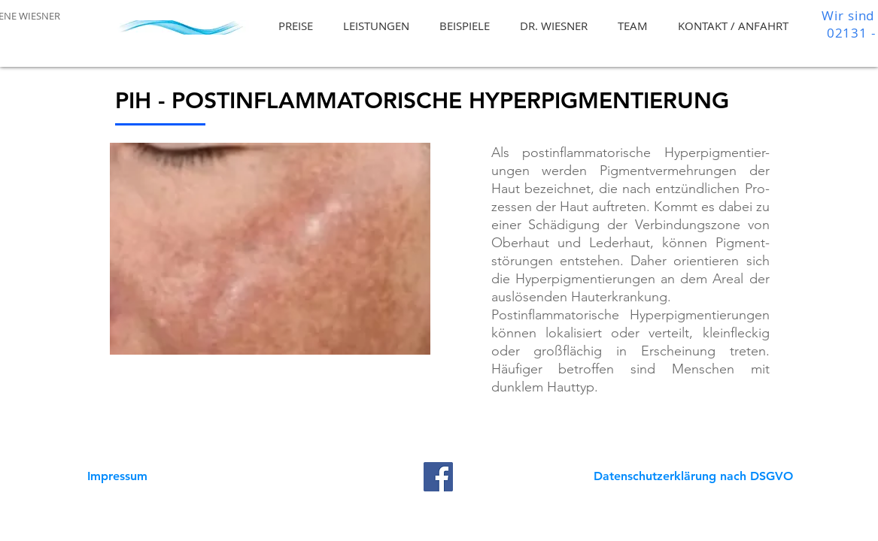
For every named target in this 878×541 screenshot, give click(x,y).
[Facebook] (438, 476)
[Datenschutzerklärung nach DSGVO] (694, 476)
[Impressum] (117, 476)
